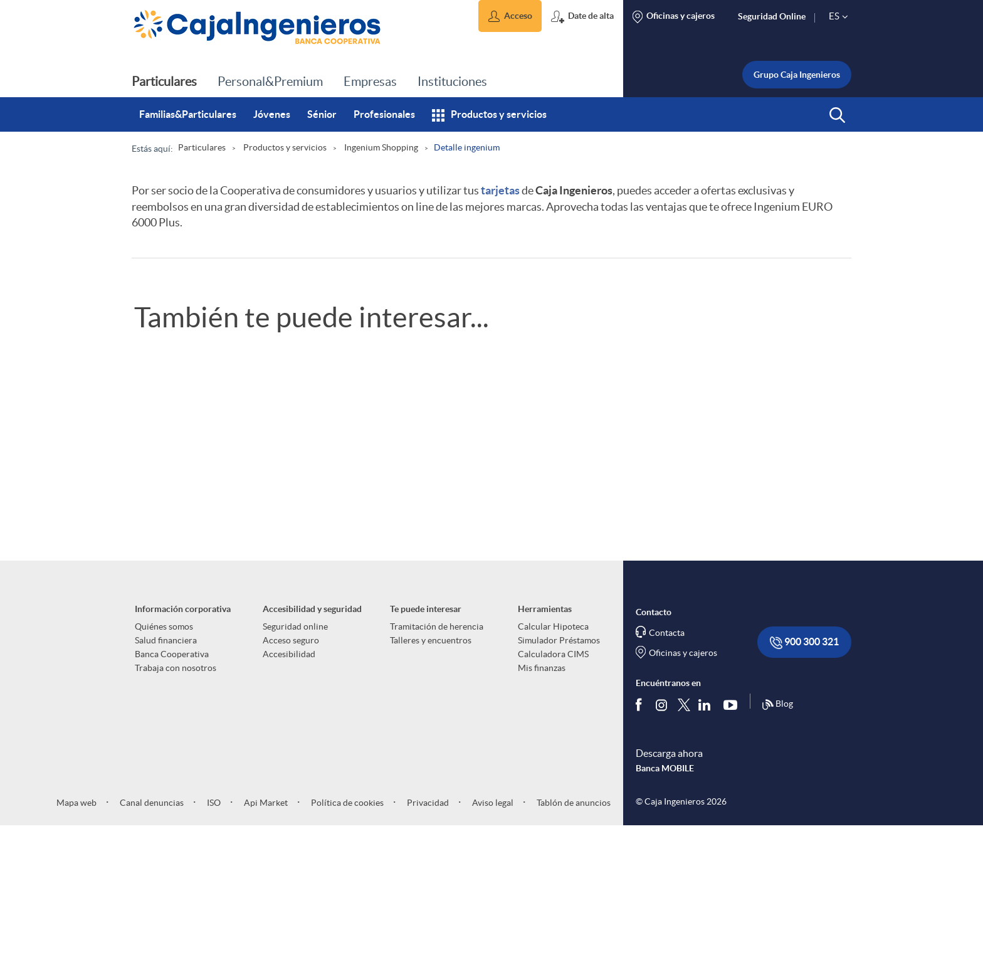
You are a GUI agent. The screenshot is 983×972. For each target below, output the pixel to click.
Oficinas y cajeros (683, 799)
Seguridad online (295, 773)
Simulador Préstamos (559, 786)
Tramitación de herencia (436, 773)
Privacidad (427, 948)
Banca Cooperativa (172, 800)
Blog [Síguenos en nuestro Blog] (777, 850)
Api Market (265, 948)
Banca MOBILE (665, 914)
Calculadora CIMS (553, 800)
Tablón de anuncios (573, 948)
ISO (213, 948)
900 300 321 (804, 788)
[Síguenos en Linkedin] (707, 850)
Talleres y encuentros (430, 786)
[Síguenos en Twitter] (684, 850)
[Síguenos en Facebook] (641, 850)
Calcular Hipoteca (553, 773)
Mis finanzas (541, 814)
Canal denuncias (151, 948)
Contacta (667, 779)
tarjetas (500, 190)
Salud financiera (166, 786)
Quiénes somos (164, 773)
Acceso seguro (291, 786)
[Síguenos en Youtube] (733, 850)
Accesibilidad (289, 800)
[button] (510, 16)
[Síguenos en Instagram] (662, 850)
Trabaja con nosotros (175, 814)
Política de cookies (346, 948)
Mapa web (76, 948)
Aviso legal (491, 948)
